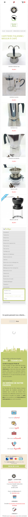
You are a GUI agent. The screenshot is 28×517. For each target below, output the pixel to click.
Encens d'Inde (6, 302)
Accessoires (6, 287)
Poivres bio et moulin (8, 279)
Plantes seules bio (7, 257)
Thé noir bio (6, 248)
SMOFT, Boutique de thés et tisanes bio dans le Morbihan (14, 9)
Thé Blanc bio (6, 251)
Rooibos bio (6, 240)
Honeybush (6, 232)
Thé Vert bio (6, 246)
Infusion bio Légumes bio (9, 243)
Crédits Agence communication (14, 514)
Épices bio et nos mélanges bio (10, 262)
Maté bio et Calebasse (8, 254)
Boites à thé (6, 276)
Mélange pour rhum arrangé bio (10, 268)
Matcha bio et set (7, 270)
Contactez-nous (18, 492)
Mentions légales (14, 504)
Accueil (3, 31)
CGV (14, 509)
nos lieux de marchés (16, 496)
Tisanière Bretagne (7, 281)
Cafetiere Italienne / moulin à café (19, 31)
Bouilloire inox (7, 290)
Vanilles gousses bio (8, 265)
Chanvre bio (6, 273)
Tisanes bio (6, 235)
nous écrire (13, 486)
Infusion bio (6, 237)
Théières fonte (7, 293)
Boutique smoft (9, 31)
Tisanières (5, 284)
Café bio (5, 259)
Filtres (5, 298)
